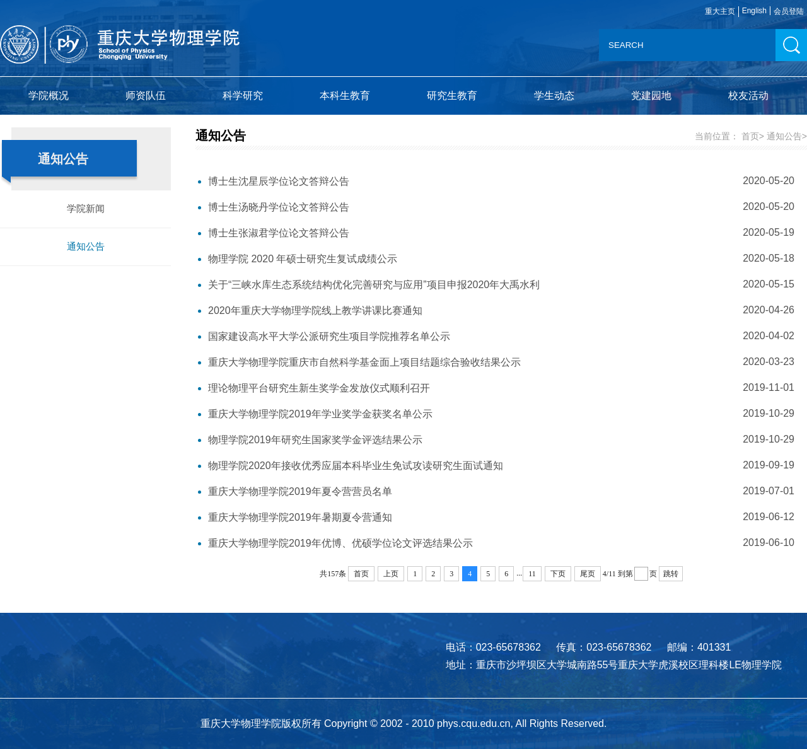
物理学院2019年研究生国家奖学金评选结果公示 (315, 439)
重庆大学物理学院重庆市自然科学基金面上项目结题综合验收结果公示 (364, 362)
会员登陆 (789, 11)
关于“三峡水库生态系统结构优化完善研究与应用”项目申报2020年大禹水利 (374, 284)
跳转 (670, 573)
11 (532, 573)
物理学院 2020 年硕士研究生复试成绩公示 (302, 258)
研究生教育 (452, 95)
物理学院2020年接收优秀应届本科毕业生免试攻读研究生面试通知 (355, 465)
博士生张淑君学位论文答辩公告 (278, 233)
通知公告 (86, 246)
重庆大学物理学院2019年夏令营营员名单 (300, 491)
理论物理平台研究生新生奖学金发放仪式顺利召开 (319, 388)
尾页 (587, 573)
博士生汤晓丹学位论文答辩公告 (278, 207)
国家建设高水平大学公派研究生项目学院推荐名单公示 (329, 336)
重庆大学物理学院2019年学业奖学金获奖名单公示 (320, 414)
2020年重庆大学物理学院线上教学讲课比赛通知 (315, 310)
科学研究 (243, 95)
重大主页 (720, 11)
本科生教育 (345, 95)
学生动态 (554, 95)
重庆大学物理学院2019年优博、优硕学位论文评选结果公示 (340, 543)
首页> (752, 136)
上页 (390, 573)
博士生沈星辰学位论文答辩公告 (278, 181)
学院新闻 (86, 208)
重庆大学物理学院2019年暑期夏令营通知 (300, 517)
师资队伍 (145, 95)
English (754, 10)
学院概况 (48, 95)
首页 (361, 573)
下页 (558, 573)
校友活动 (748, 95)
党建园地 (651, 95)
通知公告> (787, 136)
